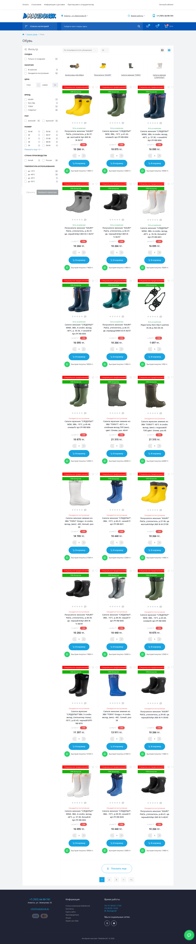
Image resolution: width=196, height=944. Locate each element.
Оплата (25, 4)
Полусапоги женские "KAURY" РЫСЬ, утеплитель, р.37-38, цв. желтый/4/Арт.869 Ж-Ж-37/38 (154, 521)
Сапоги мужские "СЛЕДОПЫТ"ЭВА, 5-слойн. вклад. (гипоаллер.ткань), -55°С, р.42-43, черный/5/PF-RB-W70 (79, 717)
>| (131, 879)
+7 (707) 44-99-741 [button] (39, 899)
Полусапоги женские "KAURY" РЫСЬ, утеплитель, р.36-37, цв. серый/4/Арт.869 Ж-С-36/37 (79, 231)
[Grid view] (169, 50)
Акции (68, 918)
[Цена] (30, 85)
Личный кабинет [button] (166, 4)
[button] (165, 15)
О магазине (36, 4)
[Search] (139, 26)
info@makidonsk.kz (40, 909)
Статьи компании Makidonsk (78, 906)
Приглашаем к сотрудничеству (81, 4)
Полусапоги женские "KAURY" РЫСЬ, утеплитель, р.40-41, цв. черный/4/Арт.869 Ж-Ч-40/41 (154, 814)
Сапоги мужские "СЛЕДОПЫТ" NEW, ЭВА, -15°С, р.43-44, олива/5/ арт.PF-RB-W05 (154, 618)
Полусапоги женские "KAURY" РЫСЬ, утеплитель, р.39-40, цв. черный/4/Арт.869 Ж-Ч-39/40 (154, 714)
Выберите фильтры (47, 192)
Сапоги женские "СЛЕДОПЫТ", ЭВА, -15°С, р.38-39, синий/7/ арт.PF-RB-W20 (116, 814)
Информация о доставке (54, 4)
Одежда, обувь (32, 34)
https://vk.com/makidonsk (114, 923)
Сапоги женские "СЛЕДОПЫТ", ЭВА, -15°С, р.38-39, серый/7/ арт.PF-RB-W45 (116, 617)
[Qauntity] (79, 156)
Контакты (70, 909)
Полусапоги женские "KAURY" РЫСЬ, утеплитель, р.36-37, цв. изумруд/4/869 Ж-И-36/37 (116, 327)
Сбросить (30, 192)
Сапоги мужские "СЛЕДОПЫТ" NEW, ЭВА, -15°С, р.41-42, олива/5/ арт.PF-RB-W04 (116, 134)
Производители (72, 915)
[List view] (162, 50)
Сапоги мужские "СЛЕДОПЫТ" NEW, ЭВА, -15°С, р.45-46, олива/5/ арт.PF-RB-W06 (79, 424)
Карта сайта (71, 912)
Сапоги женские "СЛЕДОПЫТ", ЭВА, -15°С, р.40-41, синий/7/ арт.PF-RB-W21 (116, 521)
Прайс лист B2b (72, 921)
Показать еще (116, 868)
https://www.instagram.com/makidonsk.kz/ (107, 923)
